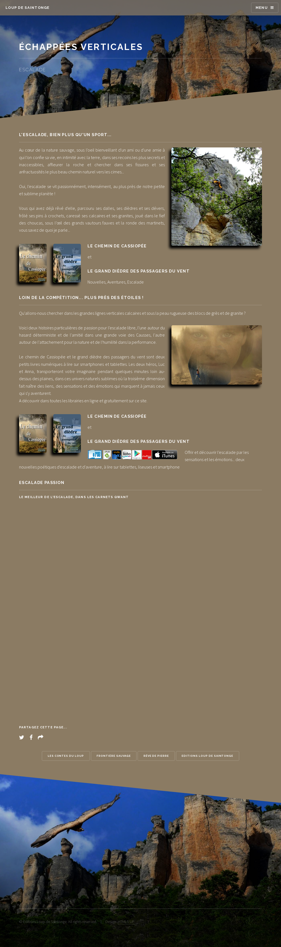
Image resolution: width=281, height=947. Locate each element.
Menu (262, 8)
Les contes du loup (66, 755)
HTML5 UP (126, 921)
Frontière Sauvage (114, 755)
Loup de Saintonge (28, 8)
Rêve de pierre (156, 755)
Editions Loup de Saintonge (207, 755)
